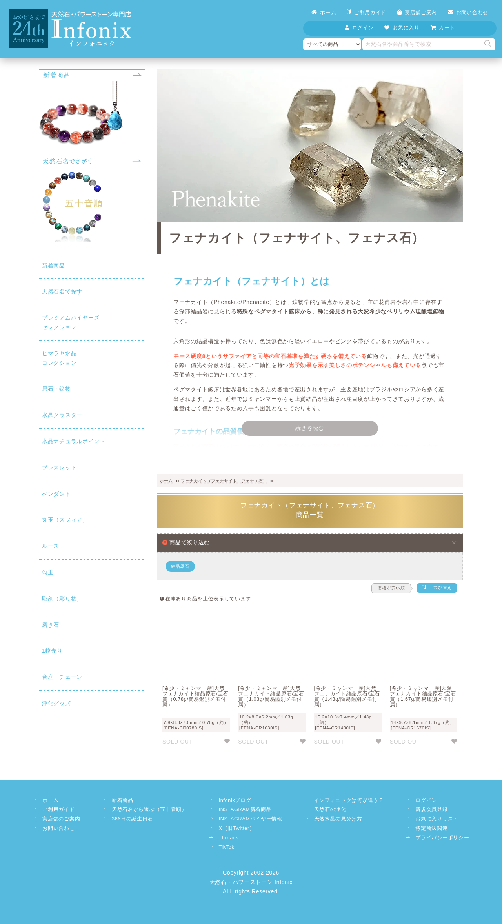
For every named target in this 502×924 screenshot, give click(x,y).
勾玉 (47, 572)
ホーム (323, 12)
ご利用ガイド (366, 12)
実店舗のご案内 (61, 819)
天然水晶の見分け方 (338, 819)
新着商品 (53, 265)
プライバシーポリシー (442, 837)
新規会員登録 (431, 809)
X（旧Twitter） (236, 828)
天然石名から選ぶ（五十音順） (149, 809)
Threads (228, 837)
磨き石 (50, 625)
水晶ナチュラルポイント (73, 441)
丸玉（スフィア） (65, 520)
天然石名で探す (62, 291)
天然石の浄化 (330, 809)
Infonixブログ (234, 800)
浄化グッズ (56, 703)
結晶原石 (180, 566)
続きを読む (309, 428)
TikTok (226, 847)
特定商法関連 (431, 828)
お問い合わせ (468, 12)
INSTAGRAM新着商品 (244, 809)
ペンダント (56, 494)
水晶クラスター (62, 415)
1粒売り (52, 651)
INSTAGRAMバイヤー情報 (250, 819)
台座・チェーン (62, 677)
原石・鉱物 (56, 389)
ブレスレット (59, 467)
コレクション (92, 357)
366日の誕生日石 (132, 819)
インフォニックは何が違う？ (349, 800)
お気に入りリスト (436, 819)
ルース (50, 546)
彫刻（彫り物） (62, 598)
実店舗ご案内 (417, 12)
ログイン (426, 800)
